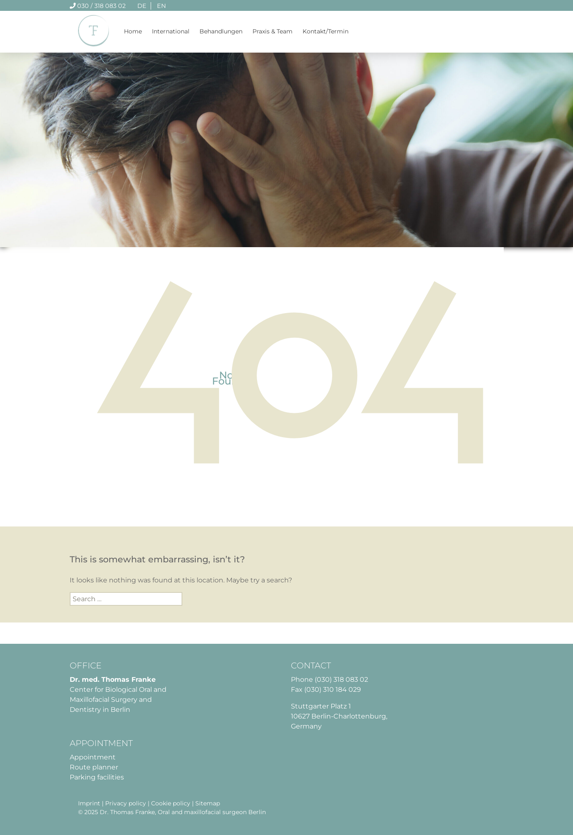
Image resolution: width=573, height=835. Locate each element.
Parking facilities (97, 777)
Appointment (93, 757)
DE (141, 6)
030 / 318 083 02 (98, 6)
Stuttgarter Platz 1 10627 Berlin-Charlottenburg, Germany (339, 716)
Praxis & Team (272, 31)
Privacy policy (125, 803)
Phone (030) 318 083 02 (329, 679)
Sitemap (207, 803)
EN (161, 6)
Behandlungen (220, 31)
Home (133, 31)
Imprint (89, 803)
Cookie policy (170, 803)
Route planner (94, 767)
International (170, 31)
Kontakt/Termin (325, 31)
